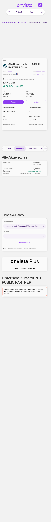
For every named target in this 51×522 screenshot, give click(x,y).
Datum (6, 231)
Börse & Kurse (6, 22)
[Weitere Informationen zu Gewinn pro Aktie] (33, 119)
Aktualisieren (24, 242)
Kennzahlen (32, 148)
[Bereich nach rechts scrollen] (44, 148)
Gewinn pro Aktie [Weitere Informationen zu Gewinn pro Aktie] (34, 116)
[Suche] (41, 12)
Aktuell (19, 12)
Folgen (13, 102)
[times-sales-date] (25, 236)
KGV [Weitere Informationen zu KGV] (4, 116)
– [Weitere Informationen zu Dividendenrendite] (29, 111)
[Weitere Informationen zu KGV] (5, 119)
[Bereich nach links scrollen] (4, 148)
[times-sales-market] (25, 226)
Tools (32, 12)
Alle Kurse (20, 148)
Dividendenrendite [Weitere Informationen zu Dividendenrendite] (35, 108)
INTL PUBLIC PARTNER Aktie (26, 22)
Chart (9, 148)
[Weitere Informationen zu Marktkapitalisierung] (9, 111)
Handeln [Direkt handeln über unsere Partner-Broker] (36, 102)
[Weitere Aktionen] (44, 169)
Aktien (14, 22)
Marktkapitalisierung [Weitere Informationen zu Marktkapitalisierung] (9, 108)
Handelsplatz (8, 222)
